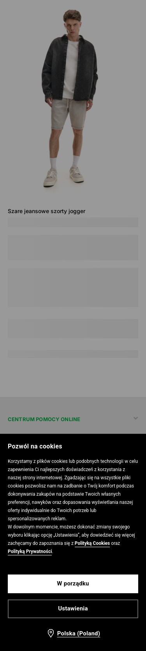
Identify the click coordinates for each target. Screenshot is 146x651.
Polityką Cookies (92, 543)
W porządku (73, 583)
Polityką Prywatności (30, 551)
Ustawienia (73, 608)
